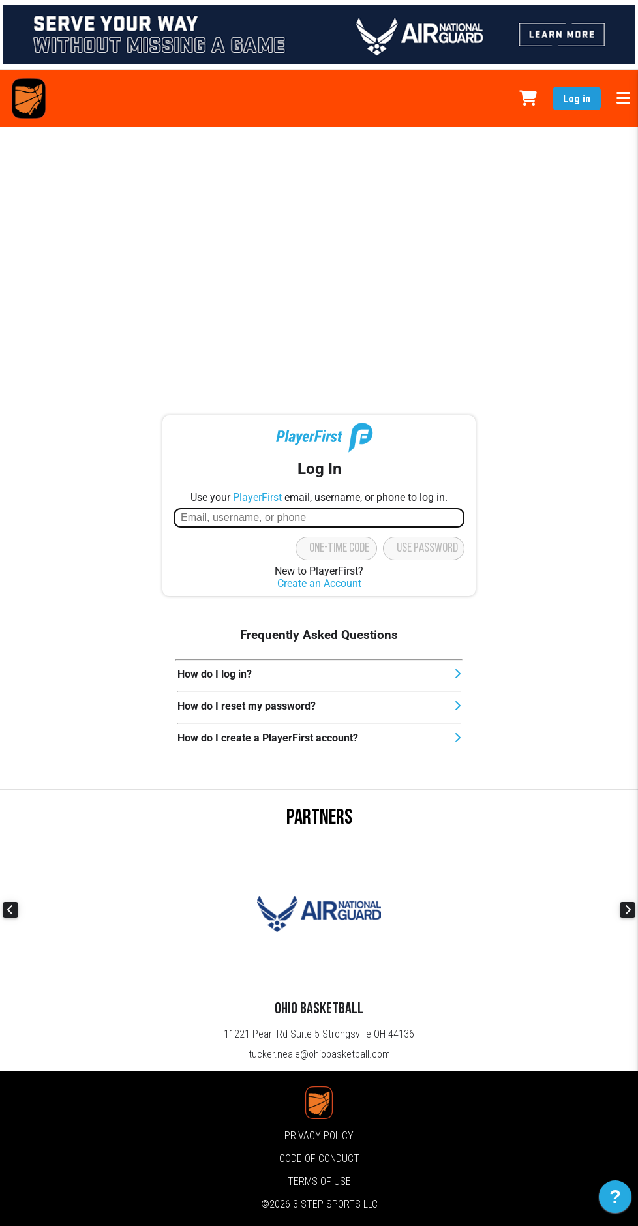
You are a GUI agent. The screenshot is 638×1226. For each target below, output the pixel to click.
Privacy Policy (319, 1135)
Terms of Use (319, 1181)
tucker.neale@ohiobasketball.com (319, 1054)
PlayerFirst (257, 497)
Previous (10, 910)
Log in (576, 99)
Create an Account (319, 583)
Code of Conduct (319, 1158)
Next (627, 910)
